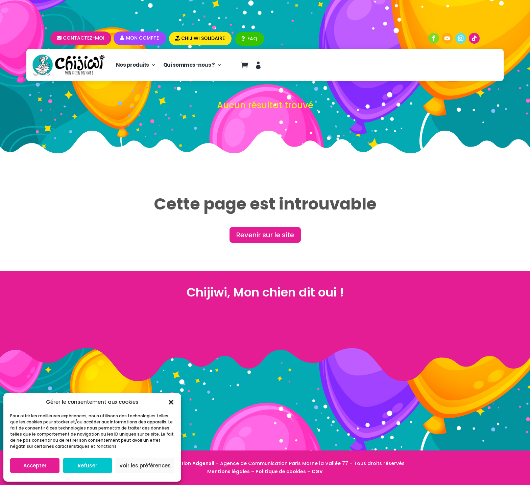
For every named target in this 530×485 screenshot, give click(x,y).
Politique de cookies (281, 471)
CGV (317, 471)
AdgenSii (203, 463)
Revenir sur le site (265, 235)
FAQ (252, 38)
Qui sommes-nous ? (189, 64)
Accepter (35, 465)
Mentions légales (228, 471)
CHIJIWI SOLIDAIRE (203, 38)
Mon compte (142, 38)
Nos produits (132, 64)
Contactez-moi (83, 38)
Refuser (87, 465)
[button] (171, 402)
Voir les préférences (145, 465)
